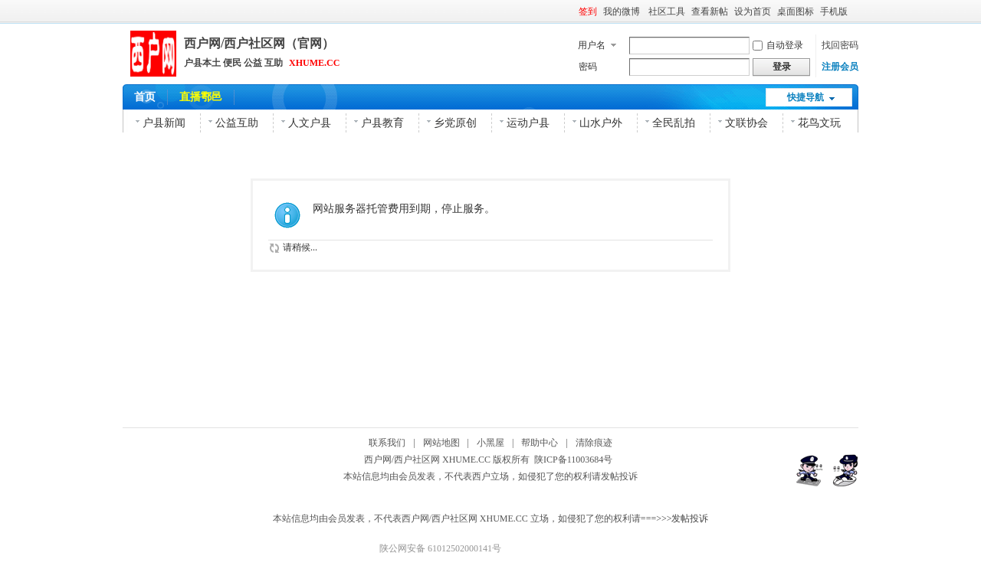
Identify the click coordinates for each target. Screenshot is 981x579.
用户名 (591, 45)
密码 (588, 66)
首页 (145, 97)
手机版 (834, 11)
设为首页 (752, 11)
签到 (588, 11)
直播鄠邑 (200, 97)
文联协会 (746, 123)
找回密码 (840, 45)
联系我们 (387, 442)
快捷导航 (805, 97)
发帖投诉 (619, 476)
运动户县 (528, 123)
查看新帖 (709, 11)
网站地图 (441, 442)
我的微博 (622, 11)
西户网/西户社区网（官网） (259, 43)
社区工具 (666, 11)
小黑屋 (490, 442)
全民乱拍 (673, 123)
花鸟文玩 (819, 123)
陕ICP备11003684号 (575, 459)
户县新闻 (164, 123)
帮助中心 (539, 442)
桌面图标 (795, 11)
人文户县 (309, 123)
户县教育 (382, 123)
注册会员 (840, 66)
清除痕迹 (594, 442)
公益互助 (236, 123)
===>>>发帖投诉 (675, 518)
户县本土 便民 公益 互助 (233, 62)
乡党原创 (455, 123)
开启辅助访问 (854, 11)
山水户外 (600, 123)
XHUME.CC (314, 62)
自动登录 (778, 45)
